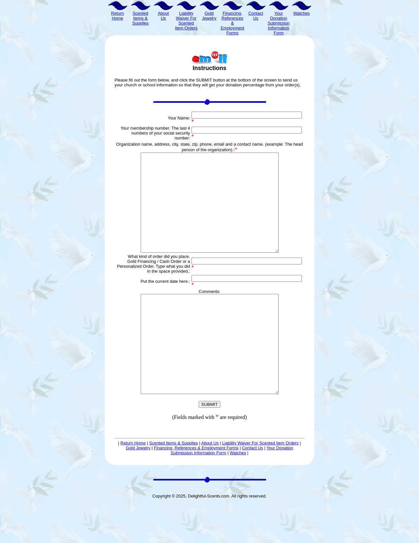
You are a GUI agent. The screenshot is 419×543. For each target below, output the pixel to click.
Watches (238, 492)
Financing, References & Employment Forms (196, 487)
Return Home (133, 482)
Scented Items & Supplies (173, 482)
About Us (209, 482)
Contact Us (252, 487)
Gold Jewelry (138, 487)
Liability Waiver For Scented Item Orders (260, 482)
